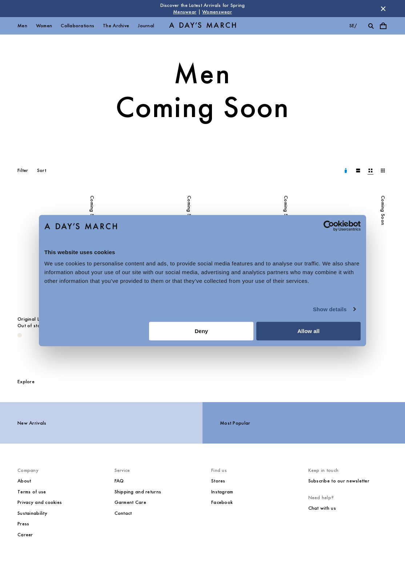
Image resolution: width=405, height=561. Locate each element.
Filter (22, 170)
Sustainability (32, 513)
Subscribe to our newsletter (339, 481)
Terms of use (31, 492)
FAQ (119, 481)
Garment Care (130, 502)
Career (25, 535)
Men (22, 26)
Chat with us (322, 508)
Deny (201, 331)
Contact (123, 513)
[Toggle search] (371, 26)
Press (23, 524)
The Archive (116, 26)
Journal (146, 26)
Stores (218, 481)
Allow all (308, 331)
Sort (41, 170)
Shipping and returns (138, 492)
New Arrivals (31, 423)
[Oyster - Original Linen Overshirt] (19, 335)
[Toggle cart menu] (383, 26)
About (24, 481)
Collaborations (77, 26)
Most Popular (235, 423)
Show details (330, 309)
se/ (353, 26)
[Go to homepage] (202, 26)
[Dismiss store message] (383, 9)
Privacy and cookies (39, 502)
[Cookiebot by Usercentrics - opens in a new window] (329, 225)
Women (44, 26)
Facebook (222, 502)
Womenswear (217, 12)
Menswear (184, 12)
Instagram (222, 492)
